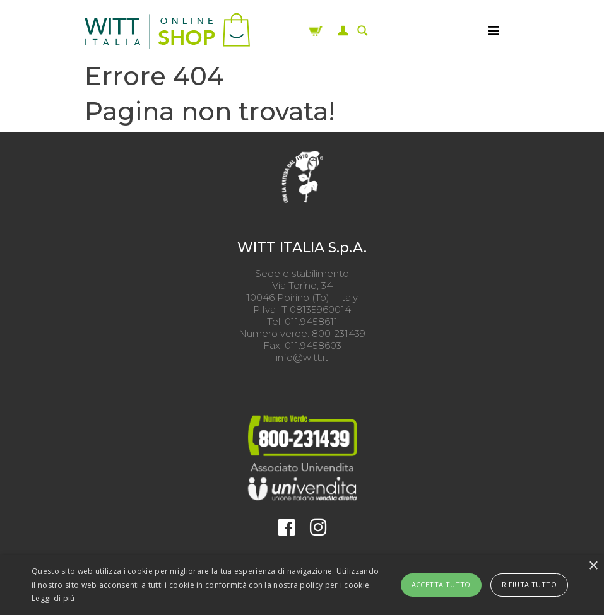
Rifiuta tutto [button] (529, 584)
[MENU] (493, 30)
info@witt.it (302, 357)
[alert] (302, 585)
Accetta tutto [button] (441, 584)
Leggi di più (53, 598)
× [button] (593, 566)
